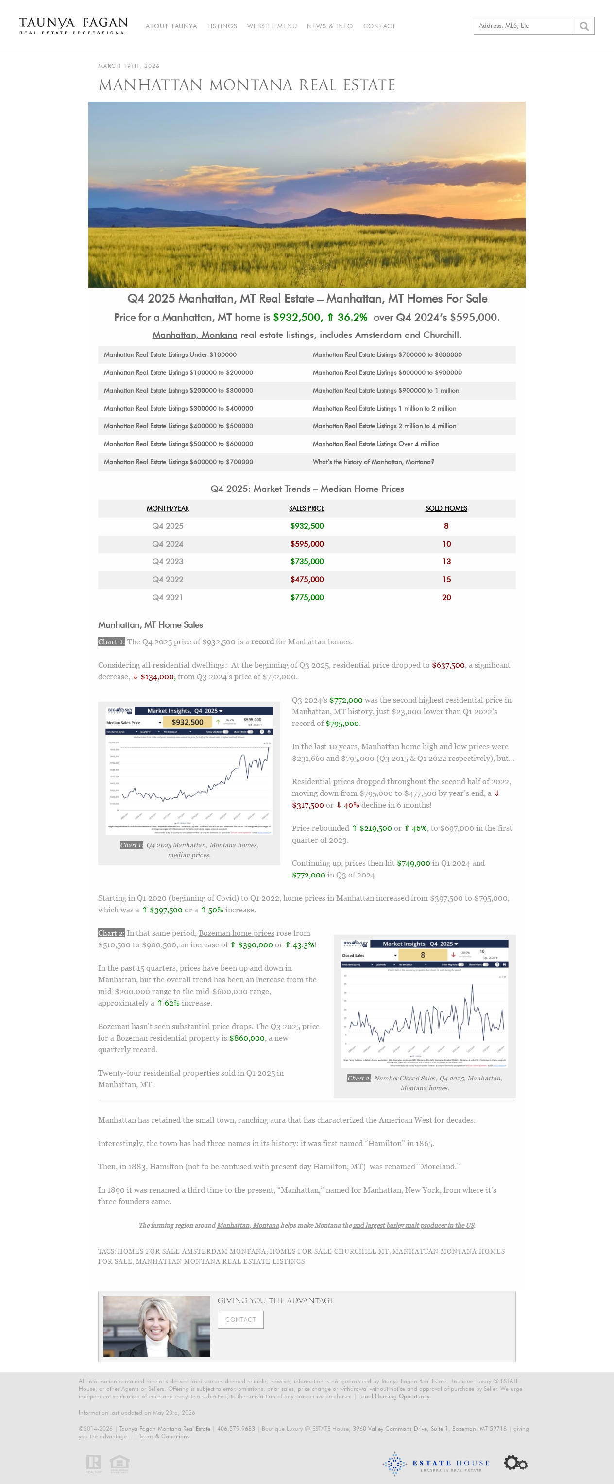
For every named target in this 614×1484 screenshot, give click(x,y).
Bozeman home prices (236, 932)
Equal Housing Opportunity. (394, 1396)
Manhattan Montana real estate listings (220, 1261)
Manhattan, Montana (195, 334)
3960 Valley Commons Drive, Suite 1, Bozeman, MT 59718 (430, 1429)
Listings (222, 26)
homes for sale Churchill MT (329, 1251)
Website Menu (272, 26)
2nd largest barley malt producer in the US (413, 1225)
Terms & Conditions (164, 1436)
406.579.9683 (236, 1429)
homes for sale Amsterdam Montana (192, 1251)
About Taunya (171, 26)
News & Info (330, 26)
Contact (378, 26)
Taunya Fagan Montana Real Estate (164, 1429)
